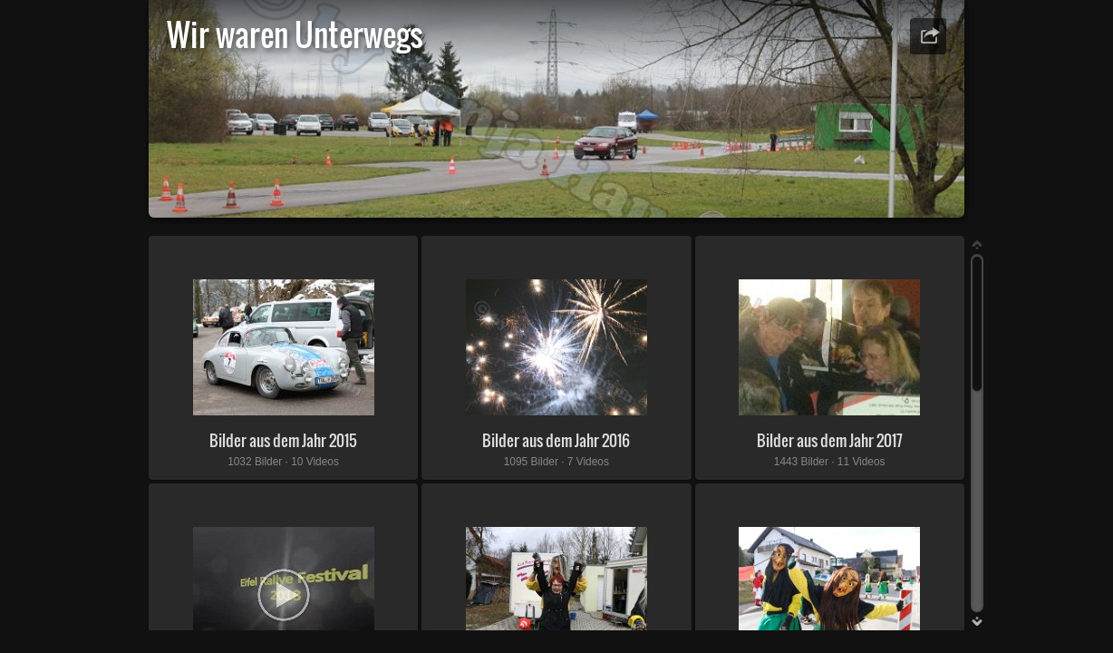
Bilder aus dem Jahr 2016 (556, 440)
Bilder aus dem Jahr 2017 (830, 440)
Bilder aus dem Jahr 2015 (283, 440)
